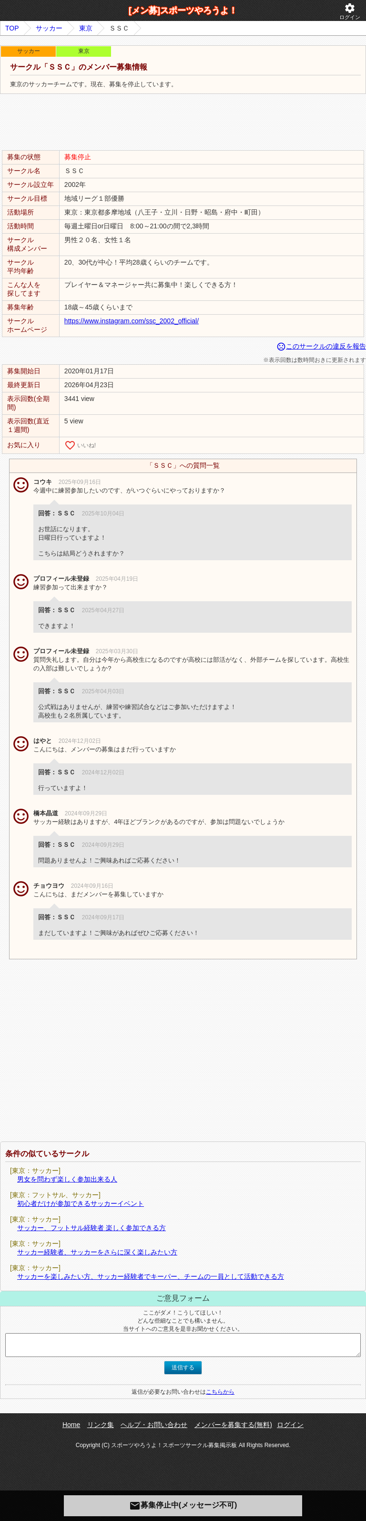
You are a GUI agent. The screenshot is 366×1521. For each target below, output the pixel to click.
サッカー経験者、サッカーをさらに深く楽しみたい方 (97, 1252)
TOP (12, 28)
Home (71, 1425)
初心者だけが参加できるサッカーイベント (80, 1203)
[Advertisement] (183, 122)
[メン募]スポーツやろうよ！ (183, 10)
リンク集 (100, 1425)
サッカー (49, 28)
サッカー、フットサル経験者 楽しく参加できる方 (91, 1228)
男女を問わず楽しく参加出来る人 (67, 1179)
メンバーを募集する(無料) (233, 1425)
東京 (85, 28)
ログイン (349, 11)
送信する (183, 1367)
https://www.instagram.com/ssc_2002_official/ (131, 321)
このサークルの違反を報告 (321, 346)
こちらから (220, 1391)
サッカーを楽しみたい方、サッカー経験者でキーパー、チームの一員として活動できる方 (150, 1276)
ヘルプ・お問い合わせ (154, 1425)
